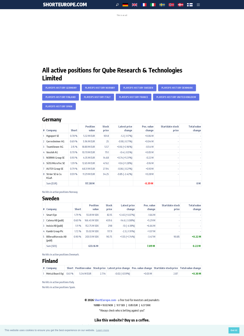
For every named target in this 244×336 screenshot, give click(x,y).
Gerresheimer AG (55, 141)
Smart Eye (51, 214)
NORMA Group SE (55, 157)
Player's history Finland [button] (61, 97)
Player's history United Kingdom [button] (176, 97)
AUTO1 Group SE (54, 168)
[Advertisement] (122, 40)
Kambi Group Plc (54, 231)
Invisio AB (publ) (54, 225)
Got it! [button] (234, 330)
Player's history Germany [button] (61, 87)
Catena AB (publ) (55, 220)
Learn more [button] (102, 330)
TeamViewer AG (54, 146)
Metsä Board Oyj (55, 273)
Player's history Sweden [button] (138, 87)
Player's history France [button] (133, 97)
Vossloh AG (52, 152)
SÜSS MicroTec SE (55, 163)
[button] (198, 4)
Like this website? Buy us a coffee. (122, 320)
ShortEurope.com (105, 300)
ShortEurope (65, 4)
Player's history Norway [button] (100, 87)
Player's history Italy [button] (97, 97)
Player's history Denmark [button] (177, 87)
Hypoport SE (52, 135)
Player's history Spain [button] (59, 106)
